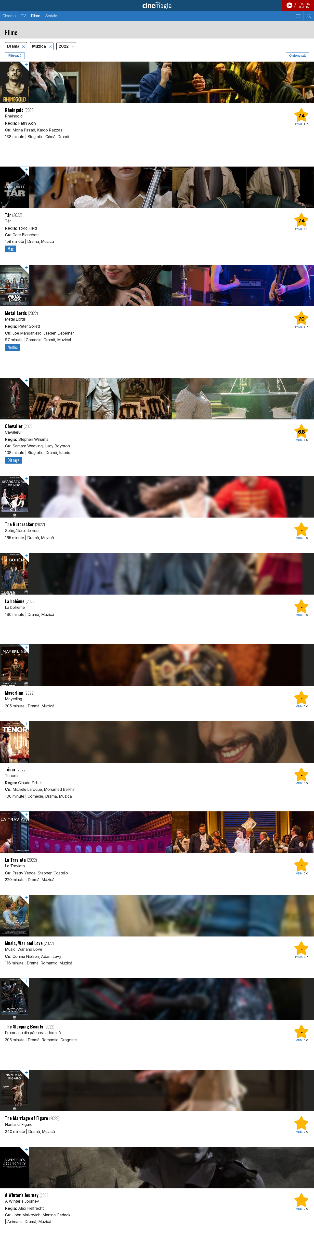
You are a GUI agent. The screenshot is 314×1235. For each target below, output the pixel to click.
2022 (64, 46)
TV (23, 15)
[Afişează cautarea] (308, 16)
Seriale (51, 15)
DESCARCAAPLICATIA (302, 5)
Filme (35, 15)
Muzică (39, 46)
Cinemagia (157, 5)
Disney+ (13, 460)
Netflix (13, 347)
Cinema (9, 15)
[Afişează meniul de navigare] (298, 16)
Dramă (13, 46)
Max (10, 249)
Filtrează (14, 55)
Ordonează (297, 55)
